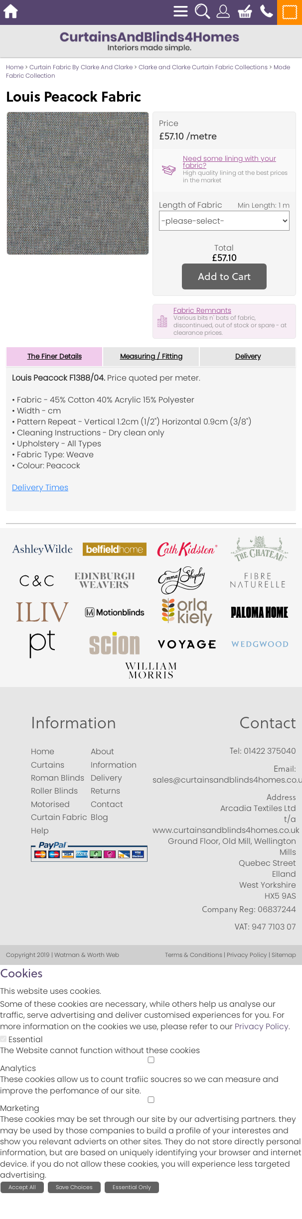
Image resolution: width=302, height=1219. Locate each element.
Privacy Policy (262, 1026)
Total (224, 248)
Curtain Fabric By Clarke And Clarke (81, 67)
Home (14, 67)
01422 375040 (270, 751)
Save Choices (74, 1187)
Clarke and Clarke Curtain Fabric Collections (203, 67)
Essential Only (132, 1187)
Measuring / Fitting (151, 357)
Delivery (248, 357)
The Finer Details (54, 357)
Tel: (236, 751)
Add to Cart (224, 276)
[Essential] (3, 1039)
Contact (267, 722)
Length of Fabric (190, 205)
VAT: (242, 927)
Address (281, 797)
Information (73, 722)
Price (168, 123)
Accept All (22, 1187)
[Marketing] (151, 1099)
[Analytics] (151, 1060)
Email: (285, 768)
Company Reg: (229, 909)
